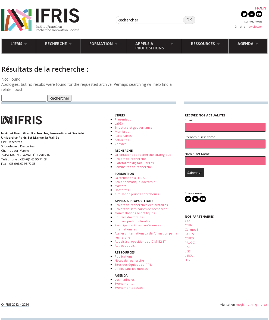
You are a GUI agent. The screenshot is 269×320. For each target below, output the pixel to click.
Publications (123, 256)
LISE (187, 251)
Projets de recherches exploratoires (141, 205)
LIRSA (189, 256)
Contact (120, 144)
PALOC (190, 242)
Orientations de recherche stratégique (143, 155)
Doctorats (122, 190)
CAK (187, 221)
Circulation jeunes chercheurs (137, 194)
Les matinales (124, 279)
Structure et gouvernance (133, 127)
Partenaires (123, 136)
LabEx (119, 123)
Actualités (122, 140)
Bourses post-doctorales (132, 221)
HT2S (188, 260)
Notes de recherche (129, 260)
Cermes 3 (192, 229)
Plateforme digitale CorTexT (135, 163)
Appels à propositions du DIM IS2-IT (140, 241)
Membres (122, 131)
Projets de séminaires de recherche (141, 209)
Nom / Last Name (197, 154)
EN (263, 8)
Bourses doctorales (129, 217)
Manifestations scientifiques (135, 213)
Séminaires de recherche (133, 167)
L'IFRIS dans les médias (131, 269)
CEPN (188, 225)
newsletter (254, 26)
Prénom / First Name (200, 137)
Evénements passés (129, 288)
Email (189, 120)
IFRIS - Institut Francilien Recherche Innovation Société (40, 20)
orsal (264, 304)
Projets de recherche (130, 159)
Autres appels (124, 245)
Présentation (124, 119)
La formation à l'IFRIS (130, 178)
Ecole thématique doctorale (135, 182)
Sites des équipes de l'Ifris (133, 264)
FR (257, 8)
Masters (120, 186)
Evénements (124, 283)
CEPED (189, 238)
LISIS (188, 247)
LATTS (189, 234)
